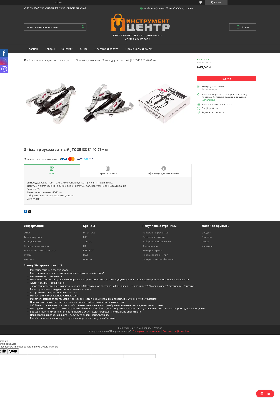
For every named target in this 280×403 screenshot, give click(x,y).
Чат (265, 393)
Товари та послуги (40, 60)
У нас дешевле (32, 241)
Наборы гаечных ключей (156, 241)
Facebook (207, 237)
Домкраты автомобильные (158, 259)
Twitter (205, 241)
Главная (33, 48)
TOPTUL (87, 241)
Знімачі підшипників (88, 60)
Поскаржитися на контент (147, 331)
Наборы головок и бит (155, 254)
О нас (83, 48)
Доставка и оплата (106, 48)
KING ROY (88, 250)
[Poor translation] (13, 351)
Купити (226, 78)
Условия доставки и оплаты (40, 250)
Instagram (207, 246)
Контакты (67, 48)
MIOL (86, 237)
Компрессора (150, 246)
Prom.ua (158, 327)
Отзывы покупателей (36, 246)
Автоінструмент (64, 60)
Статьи (28, 254)
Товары (50, 48)
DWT (85, 254)
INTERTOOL (89, 232)
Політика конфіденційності (177, 331)
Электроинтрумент (153, 250)
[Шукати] (82, 27)
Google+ (206, 232)
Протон (87, 259)
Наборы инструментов (155, 232)
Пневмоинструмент (153, 237)
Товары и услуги (33, 237)
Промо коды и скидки (139, 48)
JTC (84, 246)
